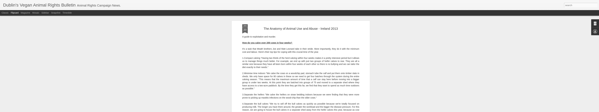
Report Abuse (318, 110)
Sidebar (45, 13)
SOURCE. (247, 97)
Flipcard (15, 13)
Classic (5, 13)
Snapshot (55, 13)
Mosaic (35, 13)
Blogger (309, 110)
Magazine (25, 13)
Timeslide (67, 13)
